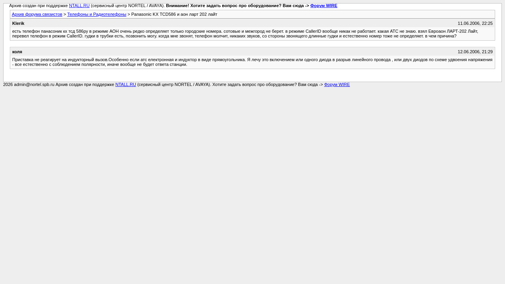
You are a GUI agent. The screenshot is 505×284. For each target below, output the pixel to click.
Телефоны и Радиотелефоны (96, 14)
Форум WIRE (323, 5)
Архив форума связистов (37, 14)
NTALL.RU (79, 5)
